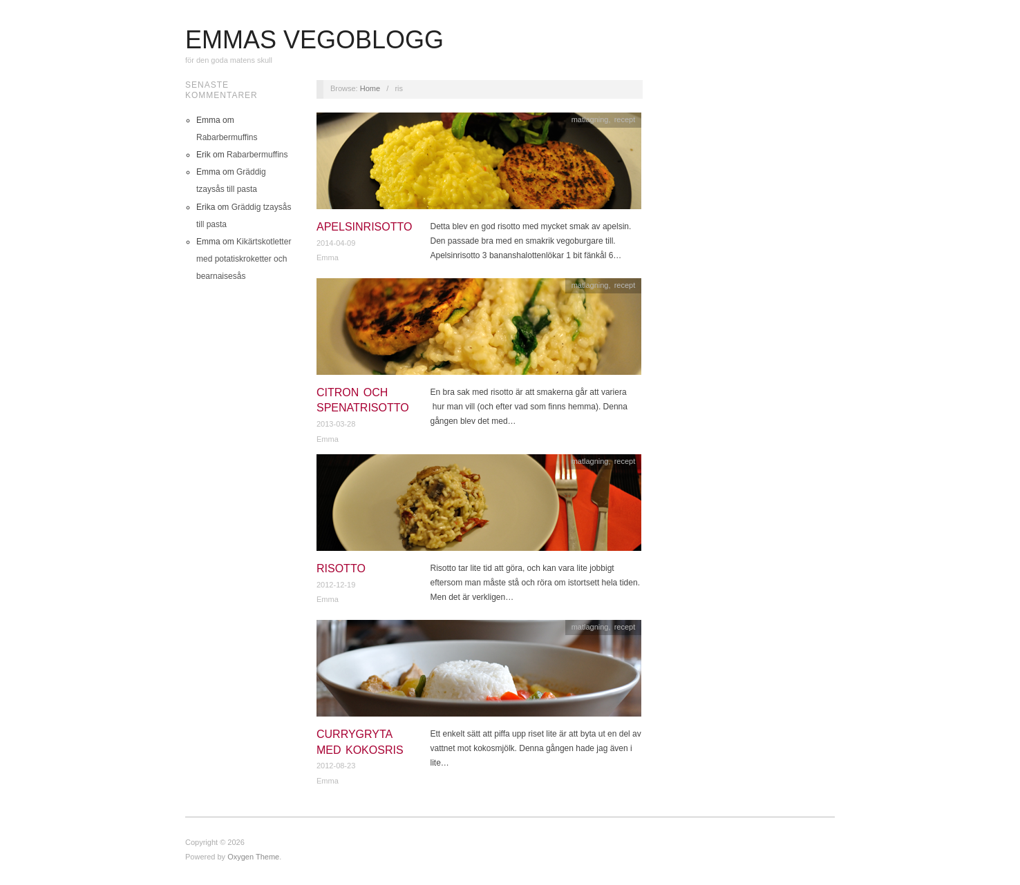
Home (370, 88)
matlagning (590, 119)
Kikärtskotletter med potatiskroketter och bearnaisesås (243, 259)
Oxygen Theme (253, 857)
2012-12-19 (336, 585)
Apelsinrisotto (364, 227)
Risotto (341, 568)
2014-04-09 (336, 243)
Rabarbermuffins (227, 137)
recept (625, 119)
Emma (328, 257)
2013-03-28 (336, 424)
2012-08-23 (336, 765)
